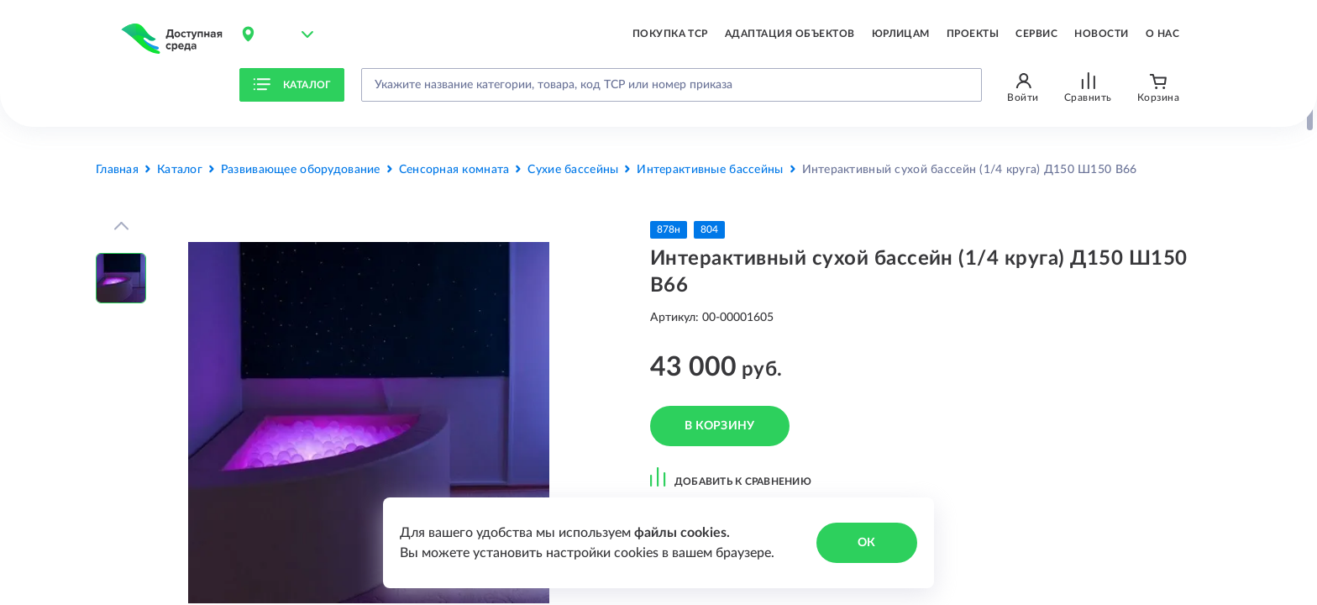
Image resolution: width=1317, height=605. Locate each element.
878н (668, 229)
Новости (1101, 34)
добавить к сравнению (730, 476)
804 (709, 229)
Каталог (292, 84)
